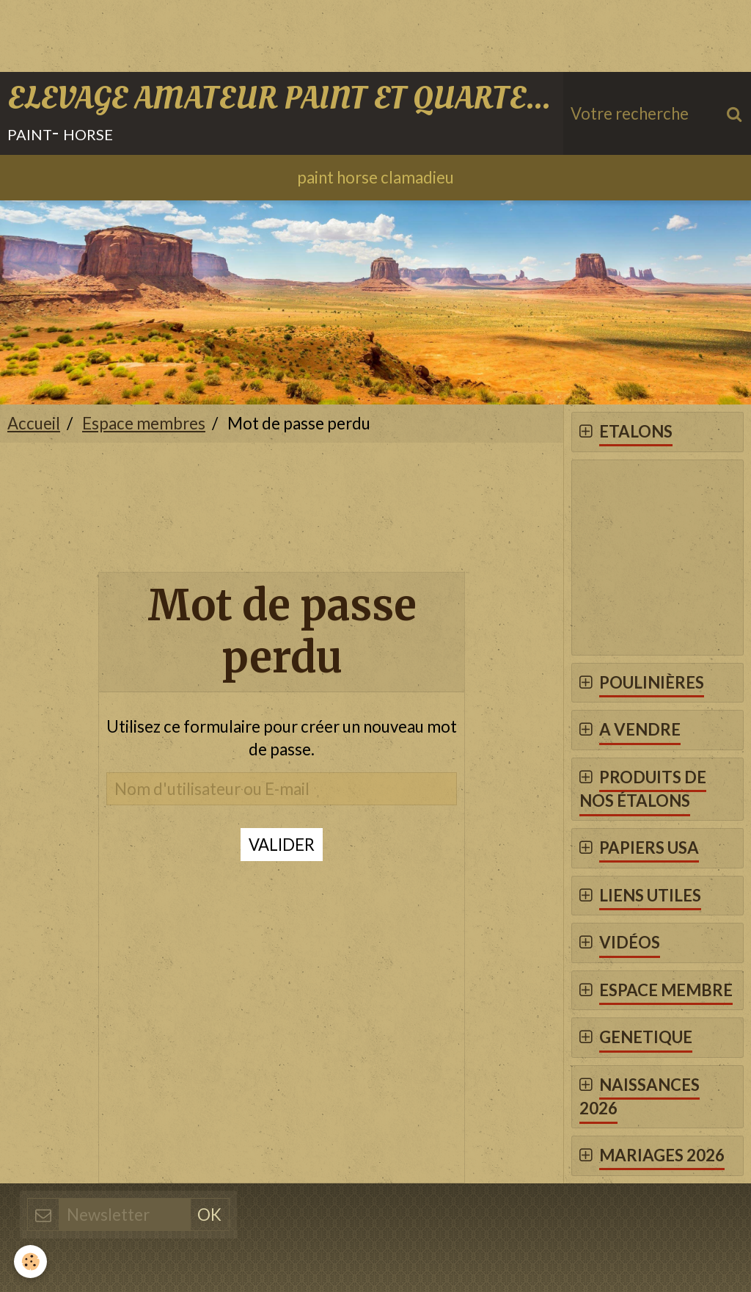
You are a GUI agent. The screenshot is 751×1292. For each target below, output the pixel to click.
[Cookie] (31, 1261)
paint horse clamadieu (375, 178)
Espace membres (143, 424)
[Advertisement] (267, 33)
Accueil (33, 424)
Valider (282, 845)
